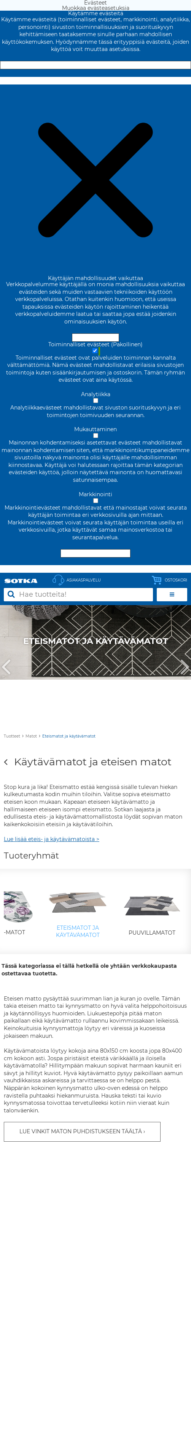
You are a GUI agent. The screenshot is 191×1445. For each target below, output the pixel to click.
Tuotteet (12, 736)
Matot (31, 736)
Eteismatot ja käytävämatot (69, 736)
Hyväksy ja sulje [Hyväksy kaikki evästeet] (95, 65)
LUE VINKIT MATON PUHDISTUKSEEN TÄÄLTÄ (80, 1131)
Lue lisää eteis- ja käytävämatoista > (51, 839)
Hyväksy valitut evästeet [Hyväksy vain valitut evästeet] (95, 553)
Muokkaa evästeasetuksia (95, 80)
